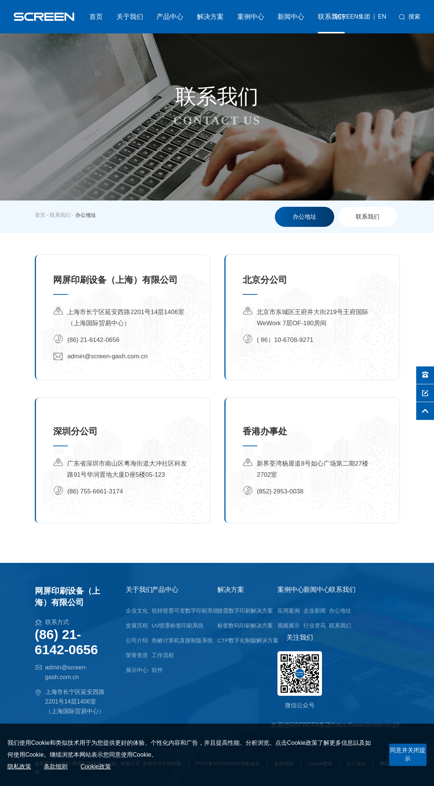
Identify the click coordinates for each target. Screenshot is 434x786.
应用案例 (288, 610)
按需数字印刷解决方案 (245, 610)
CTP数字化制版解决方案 (248, 640)
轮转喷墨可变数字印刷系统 (185, 610)
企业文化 (137, 610)
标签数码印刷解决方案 (245, 625)
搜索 (414, 16)
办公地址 (304, 216)
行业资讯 (314, 625)
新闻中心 (290, 16)
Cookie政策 (95, 766)
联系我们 (331, 16)
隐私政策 (19, 766)
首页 (96, 16)
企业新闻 (314, 610)
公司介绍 (137, 640)
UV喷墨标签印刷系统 (178, 625)
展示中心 (137, 670)
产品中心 (170, 16)
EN (382, 17)
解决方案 (210, 16)
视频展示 (288, 625)
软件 (157, 670)
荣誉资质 (137, 655)
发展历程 (137, 625)
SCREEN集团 (351, 16)
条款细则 (56, 766)
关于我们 (129, 16)
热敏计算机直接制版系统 (182, 640)
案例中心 (250, 16)
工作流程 (163, 655)
